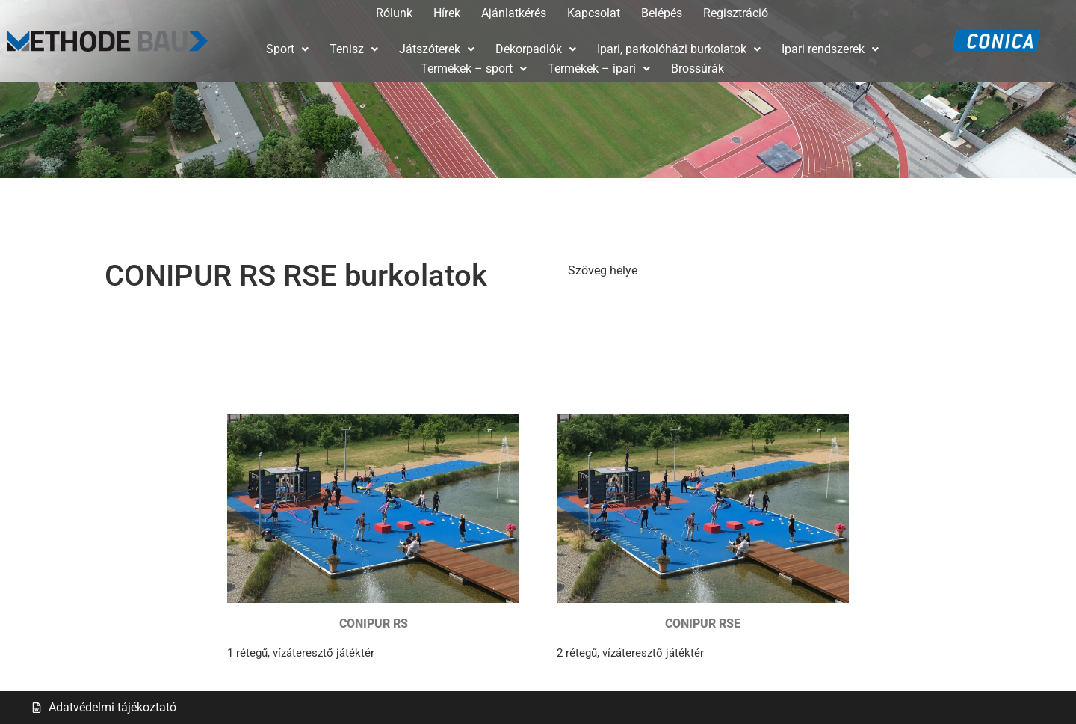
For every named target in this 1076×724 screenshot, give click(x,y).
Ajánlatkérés (513, 13)
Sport (287, 49)
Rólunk (394, 13)
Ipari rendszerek (830, 49)
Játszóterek (436, 49)
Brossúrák (697, 68)
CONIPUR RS (373, 623)
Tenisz (354, 49)
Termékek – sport (474, 68)
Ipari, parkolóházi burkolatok (679, 49)
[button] (287, 49)
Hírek (446, 13)
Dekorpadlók (535, 49)
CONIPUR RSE (702, 623)
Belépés (661, 13)
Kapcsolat (593, 13)
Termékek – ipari (599, 68)
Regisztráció (735, 13)
